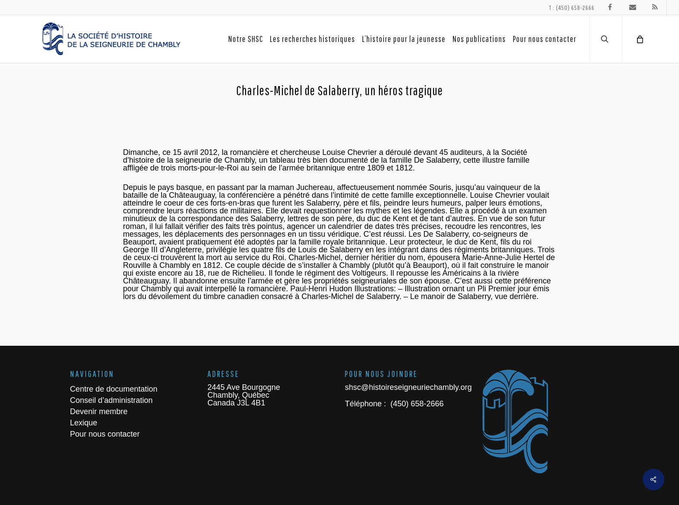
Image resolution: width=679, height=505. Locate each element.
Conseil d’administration (111, 400)
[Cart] (639, 39)
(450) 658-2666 (415, 403)
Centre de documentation (114, 389)
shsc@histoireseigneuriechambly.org (408, 387)
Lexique (83, 423)
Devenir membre (99, 411)
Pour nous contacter (105, 434)
